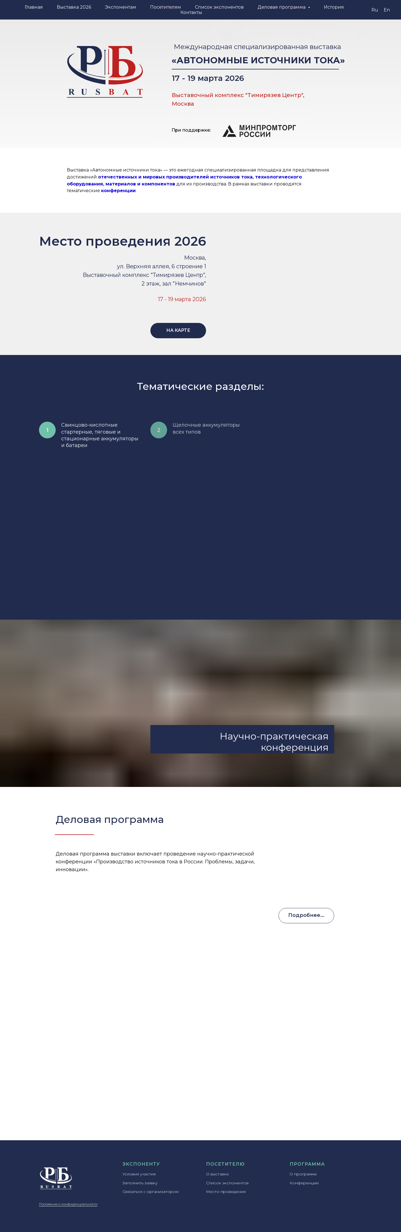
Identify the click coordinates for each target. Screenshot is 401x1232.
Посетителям (165, 7)
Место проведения (226, 1191)
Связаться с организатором (151, 1191)
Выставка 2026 (74, 7)
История (334, 7)
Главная (34, 7)
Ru (374, 10)
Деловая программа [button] (282, 7)
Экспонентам (120, 7)
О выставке (217, 1174)
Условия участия (139, 1174)
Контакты (191, 12)
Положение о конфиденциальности (68, 1204)
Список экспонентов (219, 7)
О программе (303, 1174)
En (387, 10)
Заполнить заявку (140, 1182)
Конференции (304, 1182)
